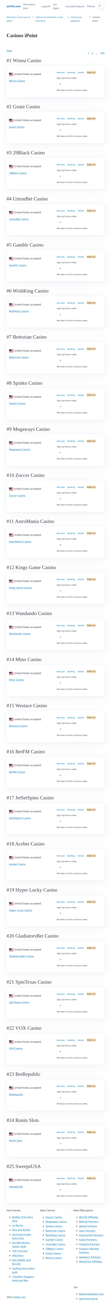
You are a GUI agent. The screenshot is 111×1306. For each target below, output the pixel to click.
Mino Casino (16, 679)
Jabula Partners (88, 1226)
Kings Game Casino (20, 587)
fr (100, 5)
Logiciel (45, 6)
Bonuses (61, 72)
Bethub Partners (89, 1221)
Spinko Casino (17, 403)
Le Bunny (17, 1225)
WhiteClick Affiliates (90, 1261)
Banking (71, 72)
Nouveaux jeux (29, 6)
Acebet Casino (17, 864)
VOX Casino (16, 1048)
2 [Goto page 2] (92, 53)
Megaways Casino (19, 449)
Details (81, 72)
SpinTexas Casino (19, 1002)
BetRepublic (16, 1094)
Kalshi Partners (88, 1239)
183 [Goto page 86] (102, 53)
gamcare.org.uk (88, 1298)
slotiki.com (19, 1297)
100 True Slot (20, 1251)
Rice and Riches (21, 1230)
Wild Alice (17, 1255)
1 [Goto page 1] (88, 53)
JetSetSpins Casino (20, 818)
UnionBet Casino (19, 219)
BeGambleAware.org (91, 1294)
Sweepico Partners (90, 1257)
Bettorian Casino (19, 357)
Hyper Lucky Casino (20, 910)
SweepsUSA (16, 1186)
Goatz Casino (16, 127)
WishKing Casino (19, 311)
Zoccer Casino (17, 495)
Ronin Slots (15, 1140)
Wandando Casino (19, 633)
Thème (91, 6)
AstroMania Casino (20, 541)
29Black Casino (18, 173)
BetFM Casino (17, 772)
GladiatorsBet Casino (21, 956)
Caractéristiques (74, 6)
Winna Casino (17, 81)
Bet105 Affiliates (88, 1217)
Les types (56, 6)
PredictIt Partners (89, 1244)
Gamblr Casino (18, 265)
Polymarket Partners (91, 1235)
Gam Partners (87, 1230)
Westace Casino (18, 726)
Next (9, 50)
